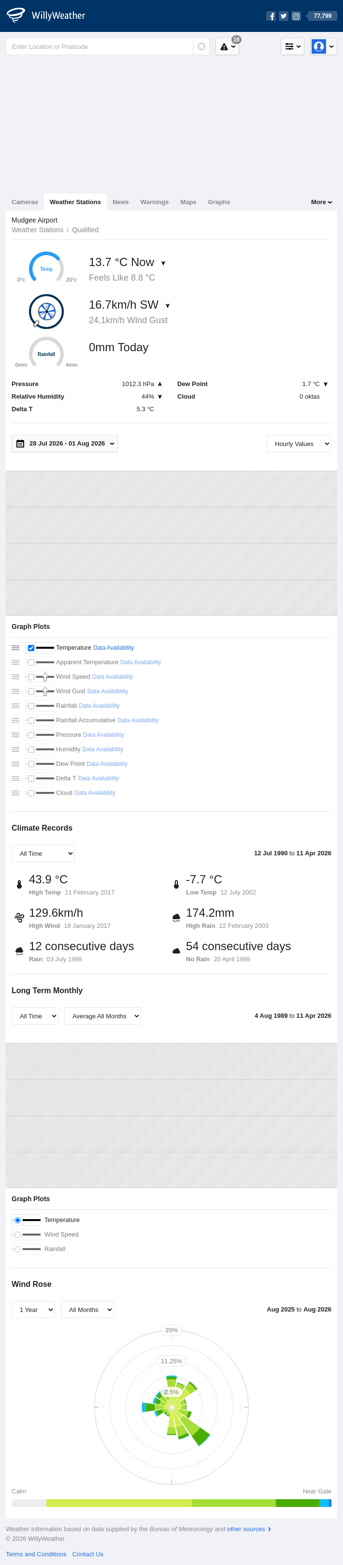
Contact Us (87, 1554)
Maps (189, 202)
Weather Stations (75, 202)
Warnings (155, 202)
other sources (246, 1529)
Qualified (85, 230)
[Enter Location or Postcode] (108, 46)
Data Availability (113, 647)
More (318, 202)
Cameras (25, 202)
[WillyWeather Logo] (51, 16)
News (121, 202)
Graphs (219, 202)
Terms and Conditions (36, 1554)
